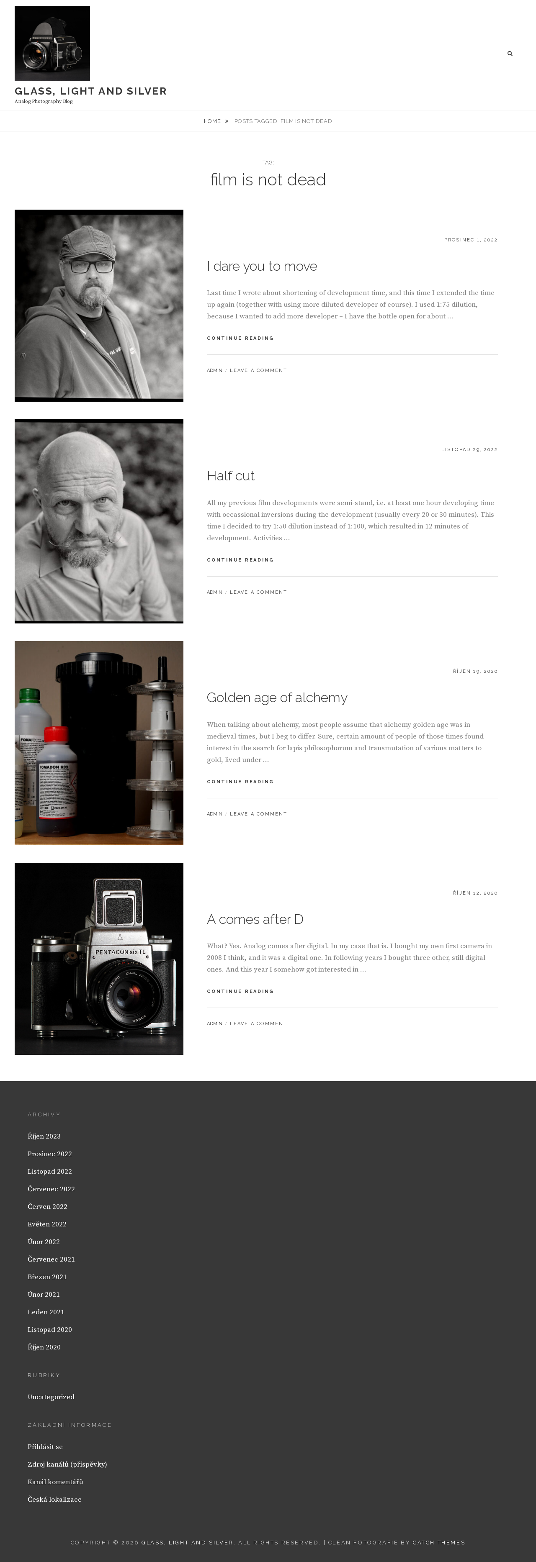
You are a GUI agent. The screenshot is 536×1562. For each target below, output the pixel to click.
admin (214, 370)
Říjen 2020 (44, 1347)
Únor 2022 (44, 1242)
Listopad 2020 (50, 1329)
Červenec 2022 (51, 1189)
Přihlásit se (45, 1447)
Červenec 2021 (51, 1259)
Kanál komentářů (55, 1482)
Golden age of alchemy (277, 697)
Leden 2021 (46, 1312)
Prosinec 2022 (50, 1154)
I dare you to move (262, 266)
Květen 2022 (47, 1224)
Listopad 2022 (50, 1171)
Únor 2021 (44, 1294)
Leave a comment (259, 370)
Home (213, 121)
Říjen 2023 (44, 1136)
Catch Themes (439, 1542)
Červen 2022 (47, 1206)
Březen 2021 (47, 1277)
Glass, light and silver (91, 91)
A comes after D (255, 919)
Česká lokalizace (55, 1499)
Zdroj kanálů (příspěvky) (67, 1464)
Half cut (231, 475)
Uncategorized (51, 1397)
